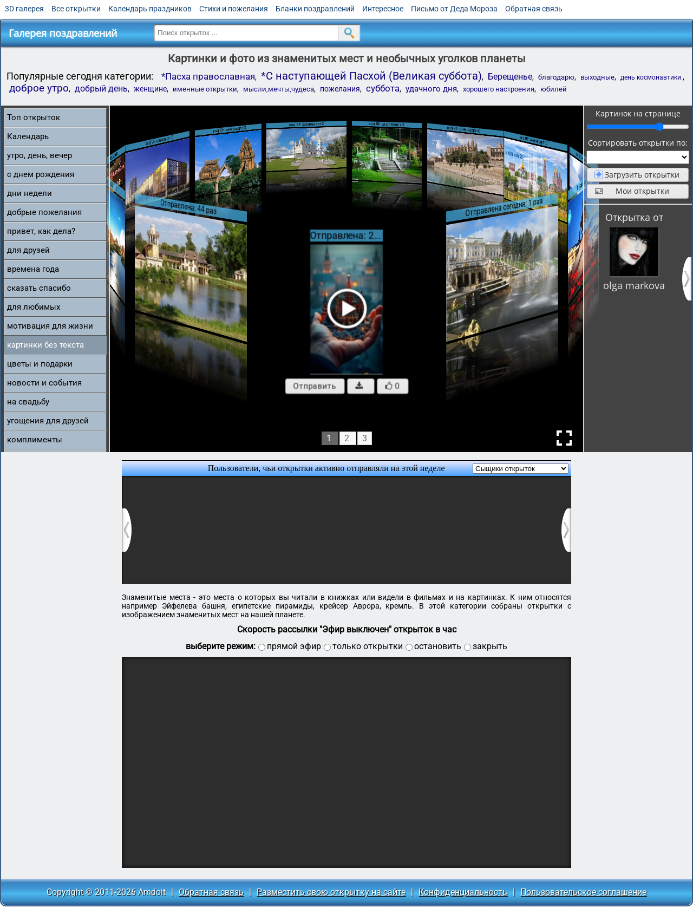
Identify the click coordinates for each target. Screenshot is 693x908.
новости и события (44, 383)
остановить (437, 646)
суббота (383, 88)
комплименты (34, 440)
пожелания (340, 88)
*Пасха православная (208, 76)
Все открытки (76, 8)
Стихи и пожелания (233, 8)
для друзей (28, 250)
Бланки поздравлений (315, 8)
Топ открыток (33, 117)
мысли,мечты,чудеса (278, 89)
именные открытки (205, 89)
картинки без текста (45, 345)
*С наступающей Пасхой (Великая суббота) (371, 75)
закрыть (490, 646)
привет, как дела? (41, 231)
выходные (597, 77)
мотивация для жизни (50, 326)
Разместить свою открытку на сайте (331, 892)
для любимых (33, 307)
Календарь (28, 136)
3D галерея (24, 8)
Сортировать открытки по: (638, 143)
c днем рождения (40, 174)
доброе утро (39, 88)
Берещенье (510, 76)
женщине (150, 88)
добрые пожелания (44, 212)
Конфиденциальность (463, 892)
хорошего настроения (498, 89)
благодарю (556, 77)
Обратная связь (534, 8)
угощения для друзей (48, 421)
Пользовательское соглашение (583, 892)
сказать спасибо (39, 288)
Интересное (382, 8)
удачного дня (431, 89)
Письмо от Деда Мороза (454, 8)
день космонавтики (651, 77)
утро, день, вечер (39, 155)
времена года (33, 269)
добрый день (101, 88)
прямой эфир (294, 646)
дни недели (29, 193)
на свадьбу (28, 402)
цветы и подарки (40, 364)
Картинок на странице (638, 113)
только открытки (367, 646)
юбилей (553, 89)
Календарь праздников (150, 8)
